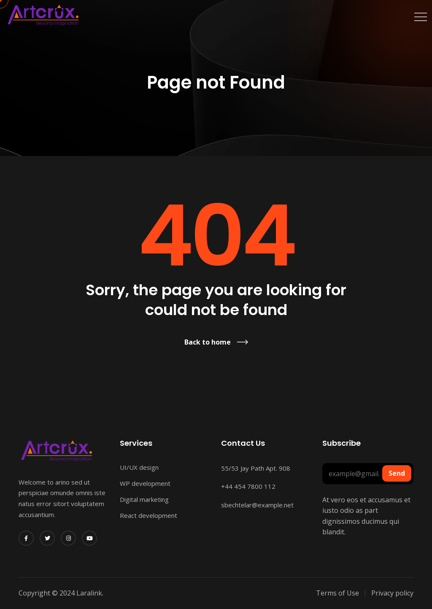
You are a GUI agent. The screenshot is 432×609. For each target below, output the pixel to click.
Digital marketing (144, 499)
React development (148, 515)
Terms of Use (337, 593)
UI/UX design (139, 467)
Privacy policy (392, 593)
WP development (145, 483)
